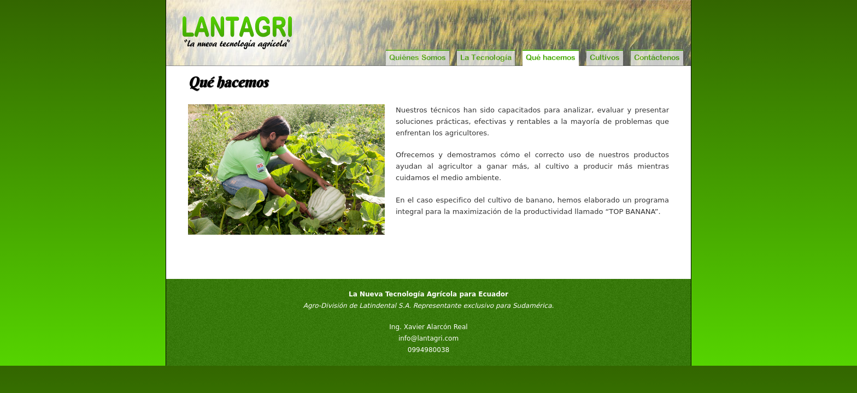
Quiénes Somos (417, 57)
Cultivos (605, 57)
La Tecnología (486, 57)
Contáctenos (657, 57)
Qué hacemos (551, 57)
